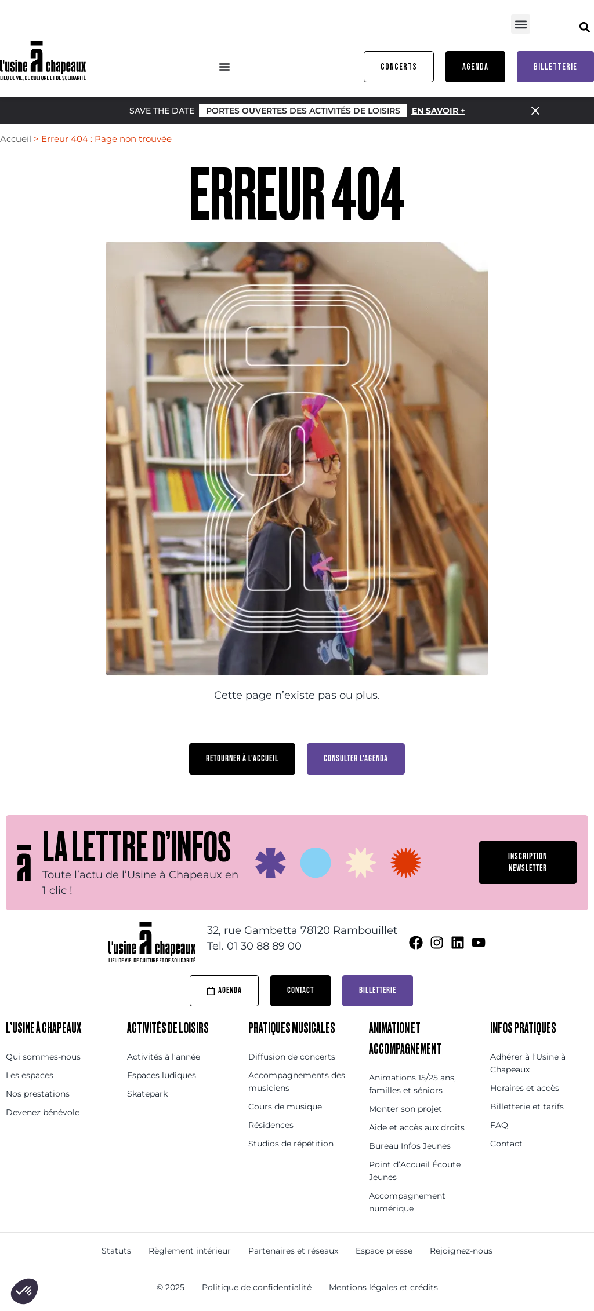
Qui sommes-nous (43, 1056)
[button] (520, 24)
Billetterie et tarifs (527, 1106)
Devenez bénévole (42, 1112)
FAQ (499, 1125)
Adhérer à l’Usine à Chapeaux (528, 1063)
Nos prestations (38, 1094)
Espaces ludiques (161, 1075)
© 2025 (170, 1287)
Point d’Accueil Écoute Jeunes (415, 1170)
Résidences (271, 1125)
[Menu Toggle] (224, 66)
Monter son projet (405, 1109)
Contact (506, 1143)
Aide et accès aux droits (417, 1127)
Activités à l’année (163, 1056)
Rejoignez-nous (461, 1251)
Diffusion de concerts (291, 1056)
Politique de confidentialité (257, 1287)
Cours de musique (285, 1106)
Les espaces (29, 1075)
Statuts (116, 1251)
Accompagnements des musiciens (296, 1081)
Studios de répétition (291, 1143)
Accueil (15, 138)
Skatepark (147, 1094)
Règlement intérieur (189, 1251)
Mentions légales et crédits (383, 1287)
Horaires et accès (524, 1088)
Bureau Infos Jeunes (410, 1146)
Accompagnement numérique (407, 1202)
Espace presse (384, 1251)
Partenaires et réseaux (293, 1251)
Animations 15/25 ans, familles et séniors (412, 1083)
